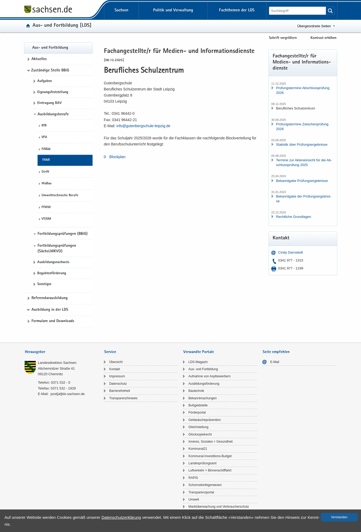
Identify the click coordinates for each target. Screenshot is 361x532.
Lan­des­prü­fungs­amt (202, 463)
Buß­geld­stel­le (198, 405)
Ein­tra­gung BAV (49, 103)
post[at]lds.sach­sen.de (68, 394)
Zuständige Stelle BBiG (50, 70)
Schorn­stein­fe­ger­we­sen (204, 485)
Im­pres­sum (117, 376)
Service (110, 352)
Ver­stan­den (339, 517)
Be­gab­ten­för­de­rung (51, 273)
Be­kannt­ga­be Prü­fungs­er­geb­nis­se (302, 181)
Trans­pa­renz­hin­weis (123, 398)
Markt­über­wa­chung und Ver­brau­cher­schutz (218, 506)
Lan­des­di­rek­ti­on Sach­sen (57, 363)
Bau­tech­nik (196, 391)
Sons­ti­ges (44, 284)
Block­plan (117, 157)
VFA (44, 137)
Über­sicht (116, 362)
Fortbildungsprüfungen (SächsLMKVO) (57, 248)
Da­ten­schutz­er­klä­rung (121, 517)
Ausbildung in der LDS (49, 310)
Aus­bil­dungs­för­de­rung (203, 384)
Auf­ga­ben (44, 81)
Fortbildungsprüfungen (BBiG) (63, 234)
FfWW (46, 207)
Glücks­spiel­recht (200, 434)
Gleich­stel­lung (198, 427)
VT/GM (46, 219)
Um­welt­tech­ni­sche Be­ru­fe (60, 195)
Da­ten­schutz (118, 384)
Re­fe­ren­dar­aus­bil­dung (49, 298)
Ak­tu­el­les (39, 59)
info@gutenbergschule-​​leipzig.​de (143, 126)
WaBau (47, 183)
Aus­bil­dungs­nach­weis (53, 262)
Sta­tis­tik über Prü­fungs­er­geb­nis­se (301, 144)
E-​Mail (274, 362)
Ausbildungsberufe (53, 114)
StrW (45, 172)
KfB (44, 125)
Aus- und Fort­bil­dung (50, 48)
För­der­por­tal (196, 412)
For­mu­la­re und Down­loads (52, 321)
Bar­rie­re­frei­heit (119, 391)
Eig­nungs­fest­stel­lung (52, 92)
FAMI (46, 160)
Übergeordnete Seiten (314, 26)
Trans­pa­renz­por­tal (201, 492)
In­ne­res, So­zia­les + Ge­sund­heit (210, 441)
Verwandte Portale (198, 352)
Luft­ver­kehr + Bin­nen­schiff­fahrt (209, 470)
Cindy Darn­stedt (290, 252)
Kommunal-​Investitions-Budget (209, 456)
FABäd (46, 149)
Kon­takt (114, 369)
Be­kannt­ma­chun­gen (202, 398)
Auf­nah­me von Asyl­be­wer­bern (209, 376)
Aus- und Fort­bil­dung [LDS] (62, 25)
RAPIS (193, 478)
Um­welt (193, 499)
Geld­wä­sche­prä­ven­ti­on (204, 420)
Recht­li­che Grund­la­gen (293, 217)
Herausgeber (35, 352)
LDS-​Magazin (198, 362)
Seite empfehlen (276, 352)
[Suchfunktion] (298, 11)
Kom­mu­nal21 (197, 449)
